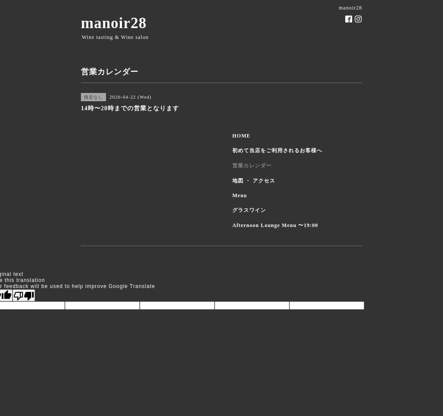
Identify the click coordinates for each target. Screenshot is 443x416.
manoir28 (114, 23)
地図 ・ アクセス (253, 181)
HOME (241, 136)
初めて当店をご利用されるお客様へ (277, 150)
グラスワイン (249, 210)
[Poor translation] (24, 295)
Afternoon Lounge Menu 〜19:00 (275, 225)
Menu (239, 195)
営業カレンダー (252, 166)
